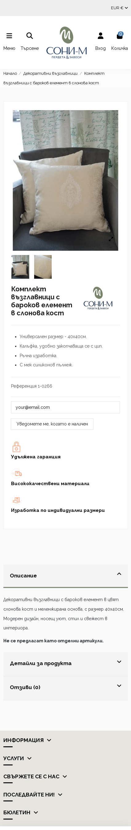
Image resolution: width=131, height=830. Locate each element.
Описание (65, 575)
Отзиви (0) (65, 686)
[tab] (65, 577)
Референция (24, 386)
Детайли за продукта (65, 662)
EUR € (119, 8)
